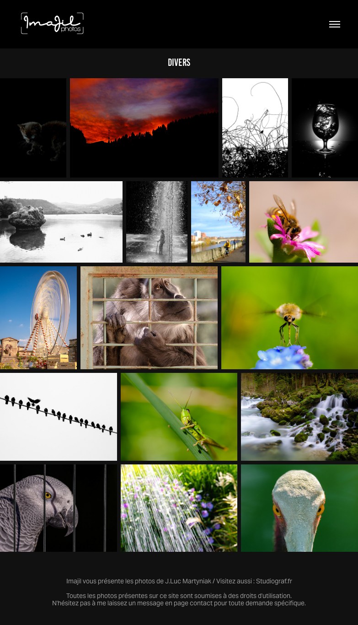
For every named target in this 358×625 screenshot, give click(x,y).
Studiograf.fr (274, 581)
